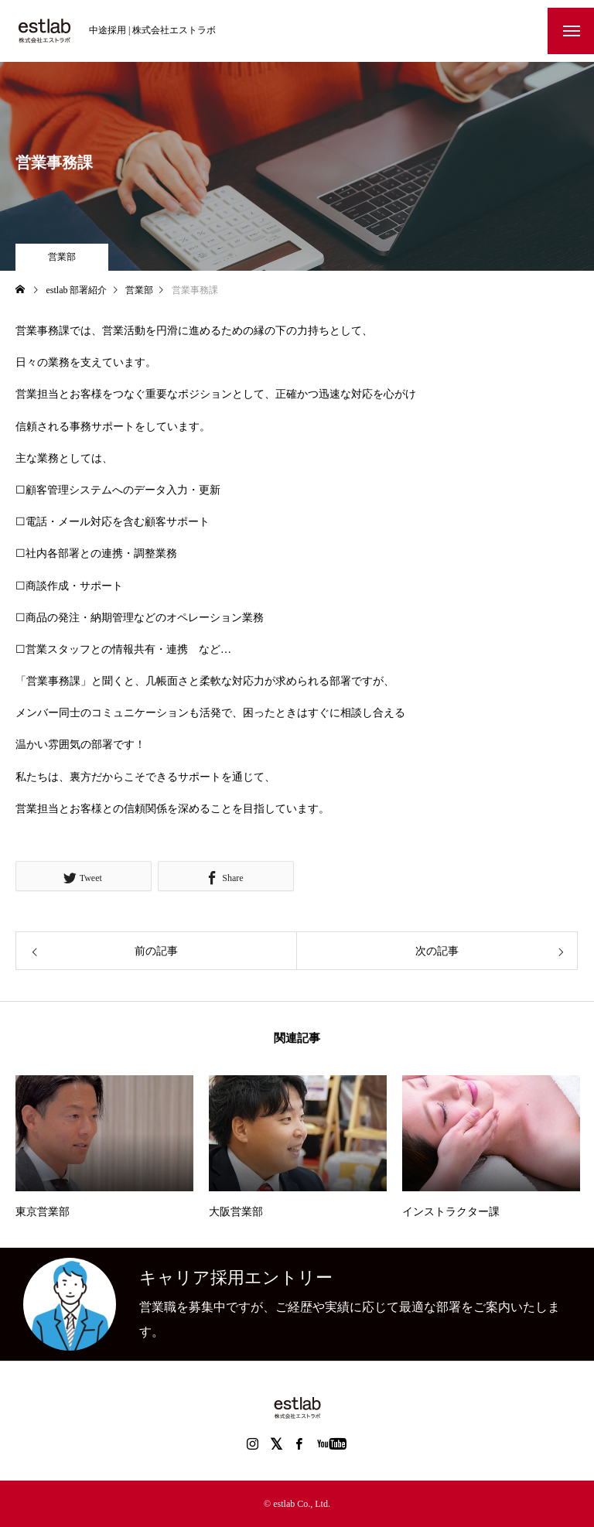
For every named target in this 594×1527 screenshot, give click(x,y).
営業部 (62, 256)
